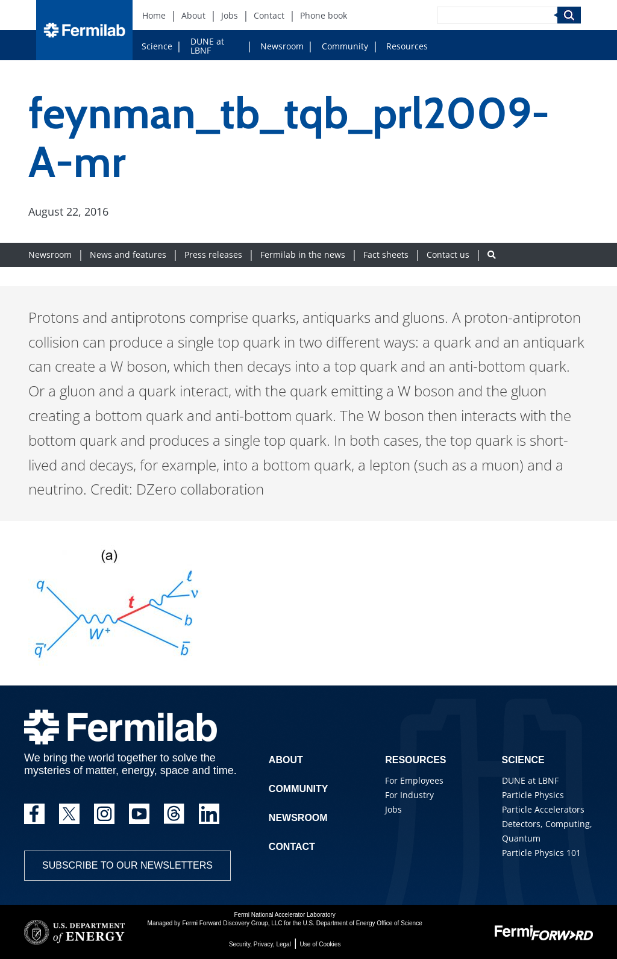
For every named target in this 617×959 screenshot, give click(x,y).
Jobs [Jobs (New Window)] (229, 15)
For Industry (409, 795)
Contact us (448, 254)
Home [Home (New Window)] (154, 15)
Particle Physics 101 (541, 852)
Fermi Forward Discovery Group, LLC (232, 923)
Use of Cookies (320, 944)
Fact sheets (386, 254)
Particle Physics (533, 795)
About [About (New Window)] (193, 15)
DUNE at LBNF (207, 46)
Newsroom (282, 46)
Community (345, 46)
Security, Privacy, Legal (260, 944)
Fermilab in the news (302, 254)
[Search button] (491, 254)
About (286, 760)
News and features (128, 254)
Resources (407, 46)
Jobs (393, 809)
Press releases (213, 254)
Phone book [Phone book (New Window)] (323, 15)
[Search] (497, 15)
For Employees (414, 780)
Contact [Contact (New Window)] (269, 15)
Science (157, 46)
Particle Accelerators (543, 809)
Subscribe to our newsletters (127, 865)
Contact (292, 847)
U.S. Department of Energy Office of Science (362, 923)
